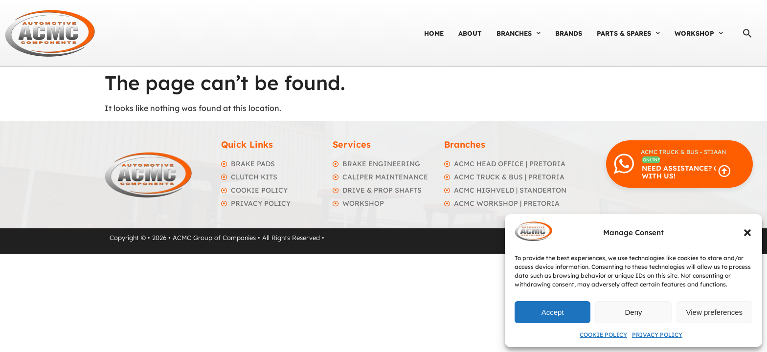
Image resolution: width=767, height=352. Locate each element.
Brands (568, 33)
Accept (552, 312)
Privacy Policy (657, 334)
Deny (633, 312)
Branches (518, 33)
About (470, 33)
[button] (747, 233)
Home (434, 33)
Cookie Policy (603, 334)
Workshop (699, 33)
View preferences (714, 312)
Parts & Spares (628, 33)
